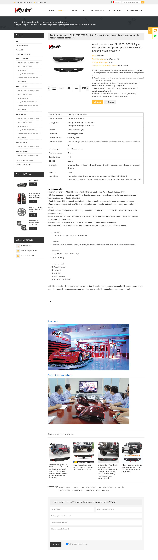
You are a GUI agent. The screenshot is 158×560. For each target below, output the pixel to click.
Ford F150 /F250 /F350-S (25, 122)
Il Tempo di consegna (100, 62)
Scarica (110, 102)
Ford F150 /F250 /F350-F (25, 66)
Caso (84, 10)
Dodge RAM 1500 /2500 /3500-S (27, 130)
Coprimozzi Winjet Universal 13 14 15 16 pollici (35, 209)
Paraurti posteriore (33, 22)
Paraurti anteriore (22, 58)
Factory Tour (97, 10)
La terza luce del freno (23, 164)
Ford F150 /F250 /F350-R (25, 94)
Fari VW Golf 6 (34, 180)
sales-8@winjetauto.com (24, 2)
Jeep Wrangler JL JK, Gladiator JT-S (28, 118)
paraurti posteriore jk (89, 487)
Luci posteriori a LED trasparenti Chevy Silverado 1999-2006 (34, 196)
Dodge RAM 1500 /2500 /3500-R (27, 102)
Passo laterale (21, 114)
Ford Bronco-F (22, 81)
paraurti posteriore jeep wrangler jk (71, 490)
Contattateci (115, 10)
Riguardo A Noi (134, 10)
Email (97, 102)
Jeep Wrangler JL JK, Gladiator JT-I (28, 155)
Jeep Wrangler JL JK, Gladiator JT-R (55, 22)
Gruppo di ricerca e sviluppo (60, 375)
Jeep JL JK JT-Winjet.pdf (64, 434)
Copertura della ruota (23, 54)
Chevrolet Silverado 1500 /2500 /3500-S (29, 134)
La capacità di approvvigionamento (105, 65)
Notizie (74, 10)
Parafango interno (22, 151)
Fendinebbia (20, 50)
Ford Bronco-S (22, 137)
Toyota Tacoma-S (23, 126)
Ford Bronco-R (22, 109)
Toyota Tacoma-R (23, 98)
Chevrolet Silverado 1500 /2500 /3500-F (29, 77)
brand (94, 56)
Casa (51, 10)
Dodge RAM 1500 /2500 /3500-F (27, 74)
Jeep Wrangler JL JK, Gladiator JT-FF (28, 146)
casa (15, 22)
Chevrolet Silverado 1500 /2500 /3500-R (29, 106)
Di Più (33, 184)
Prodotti (62, 10)
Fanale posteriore (22, 46)
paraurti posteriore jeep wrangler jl (97, 490)
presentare (55, 544)
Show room (53, 321)
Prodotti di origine (98, 59)
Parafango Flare (21, 142)
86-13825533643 (41, 2)
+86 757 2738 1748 (27, 255)
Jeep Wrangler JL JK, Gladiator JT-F (28, 62)
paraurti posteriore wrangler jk (69, 487)
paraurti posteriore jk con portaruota (111, 487)
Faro (17, 41)
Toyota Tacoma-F (23, 70)
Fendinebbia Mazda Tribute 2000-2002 (34, 223)
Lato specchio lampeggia (24, 160)
